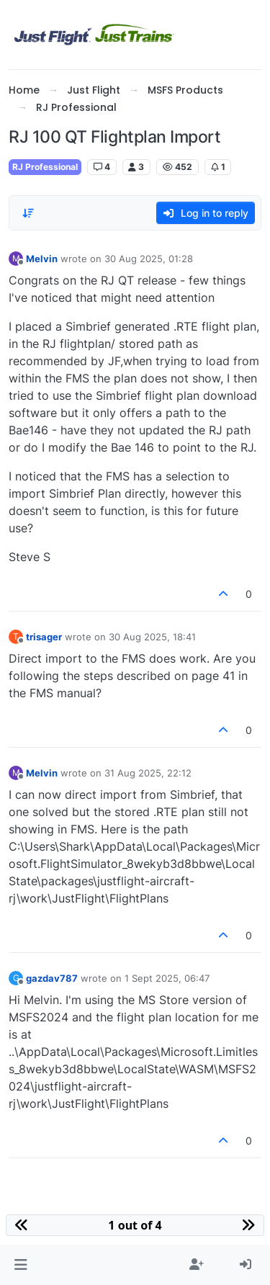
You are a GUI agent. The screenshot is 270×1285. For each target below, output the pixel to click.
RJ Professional (45, 166)
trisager (44, 636)
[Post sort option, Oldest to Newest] (28, 213)
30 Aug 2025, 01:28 (148, 258)
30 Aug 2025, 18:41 (152, 636)
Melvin (42, 258)
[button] (20, 1264)
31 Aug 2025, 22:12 (148, 773)
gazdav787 (52, 978)
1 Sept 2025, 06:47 (167, 978)
